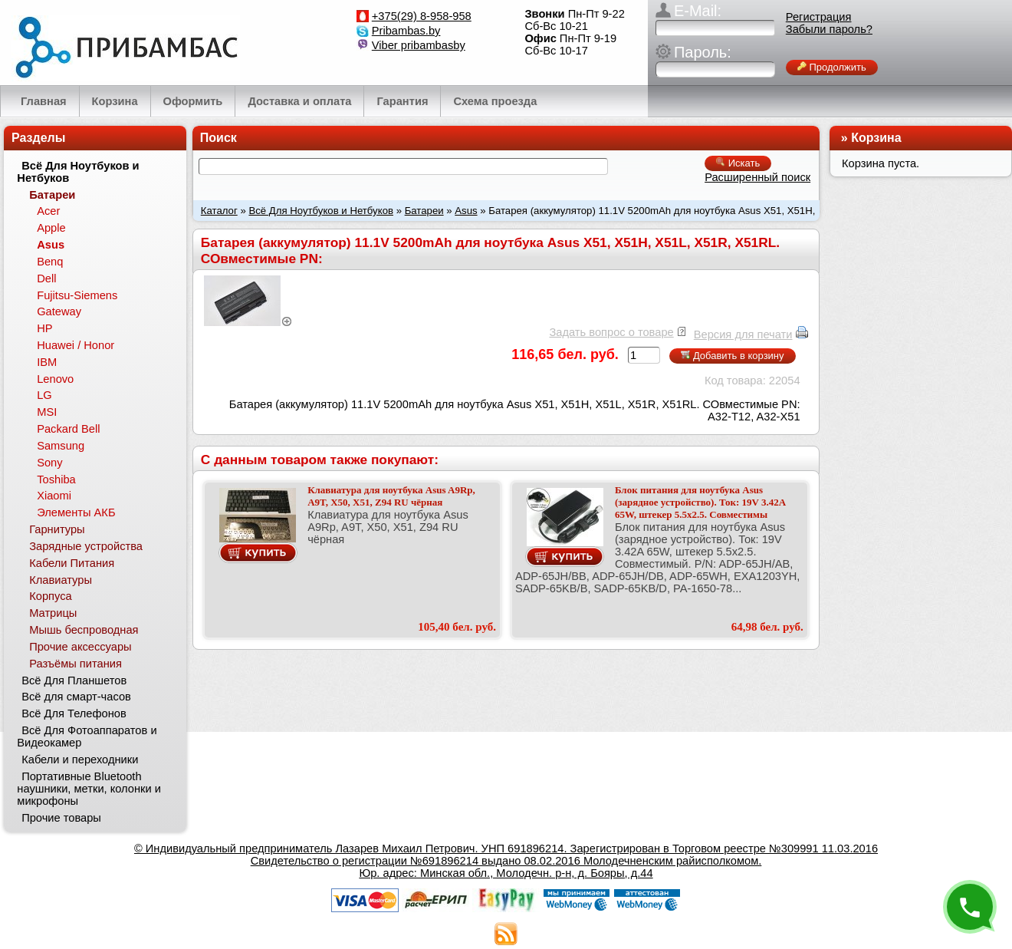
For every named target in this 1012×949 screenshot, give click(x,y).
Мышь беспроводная (83, 630)
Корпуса (50, 596)
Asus (466, 210)
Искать (738, 163)
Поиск (218, 137)
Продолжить (831, 67)
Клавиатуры (60, 580)
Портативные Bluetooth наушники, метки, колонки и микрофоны (89, 788)
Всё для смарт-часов (76, 696)
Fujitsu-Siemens (77, 295)
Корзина (876, 137)
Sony (49, 462)
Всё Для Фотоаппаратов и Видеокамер (86, 736)
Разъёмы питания (75, 663)
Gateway (59, 311)
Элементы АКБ (76, 512)
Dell (46, 278)
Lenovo (55, 379)
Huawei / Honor (75, 345)
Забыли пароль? (829, 29)
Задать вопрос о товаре (611, 332)
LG (44, 395)
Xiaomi (54, 495)
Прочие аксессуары (80, 647)
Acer (48, 211)
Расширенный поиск (757, 177)
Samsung (60, 446)
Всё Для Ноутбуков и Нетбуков (320, 210)
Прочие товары (61, 818)
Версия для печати (743, 334)
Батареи (424, 210)
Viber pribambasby (418, 45)
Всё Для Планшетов (74, 680)
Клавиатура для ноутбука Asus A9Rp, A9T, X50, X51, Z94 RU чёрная (391, 496)
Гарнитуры (56, 529)
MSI (47, 412)
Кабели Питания (71, 563)
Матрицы (53, 613)
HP (44, 328)
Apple (51, 228)
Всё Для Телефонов (74, 713)
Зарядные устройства (86, 546)
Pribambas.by (406, 31)
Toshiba (56, 479)
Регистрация (819, 17)
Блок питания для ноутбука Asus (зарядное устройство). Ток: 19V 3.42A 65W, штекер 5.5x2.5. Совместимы (700, 502)
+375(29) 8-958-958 (422, 16)
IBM (47, 362)
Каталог (219, 210)
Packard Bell (68, 429)
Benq (50, 261)
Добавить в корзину (732, 355)
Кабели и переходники (79, 759)
